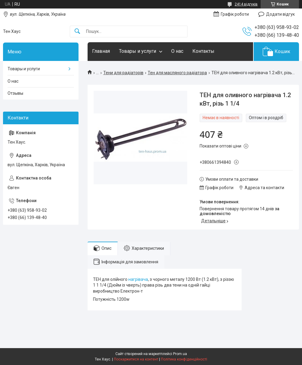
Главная (101, 51)
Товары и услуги (137, 51)
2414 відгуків (246, 4)
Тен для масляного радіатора (177, 72)
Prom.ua (180, 354)
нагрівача (138, 279)
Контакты (203, 51)
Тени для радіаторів (123, 72)
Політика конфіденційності (184, 359)
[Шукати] (77, 31)
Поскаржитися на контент (136, 359)
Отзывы (15, 93)
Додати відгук (280, 14)
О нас (177, 51)
